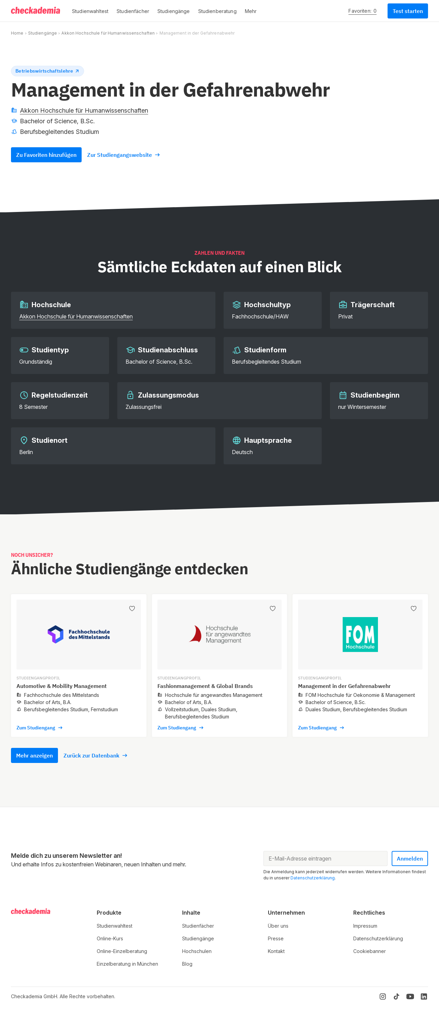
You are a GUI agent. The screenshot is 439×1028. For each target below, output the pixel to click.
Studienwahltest (114, 926)
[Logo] (36, 11)
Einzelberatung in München (127, 964)
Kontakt (276, 951)
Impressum (365, 926)
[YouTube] (410, 996)
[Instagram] (383, 996)
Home (17, 33)
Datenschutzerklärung (312, 877)
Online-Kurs (110, 938)
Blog (187, 964)
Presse (276, 938)
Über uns (278, 926)
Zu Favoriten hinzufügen (46, 154)
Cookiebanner (369, 951)
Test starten (408, 11)
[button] (90, 11)
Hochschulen (197, 951)
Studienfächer (198, 926)
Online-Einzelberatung (122, 951)
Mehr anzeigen (34, 755)
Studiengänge (42, 33)
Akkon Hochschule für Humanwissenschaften (108, 33)
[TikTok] (396, 996)
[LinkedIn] (424, 996)
